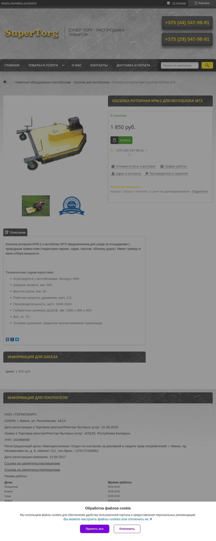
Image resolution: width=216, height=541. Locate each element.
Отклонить (127, 528)
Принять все (95, 528)
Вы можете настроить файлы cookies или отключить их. (106, 519)
